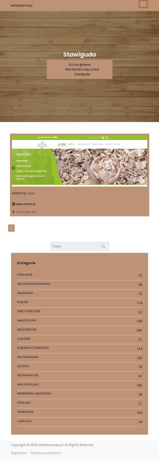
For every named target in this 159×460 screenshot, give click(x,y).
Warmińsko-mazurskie (81, 69)
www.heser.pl (24, 204)
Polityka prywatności (45, 453)
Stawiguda (82, 74)
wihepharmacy (22, 5)
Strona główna (80, 64)
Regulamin (19, 453)
